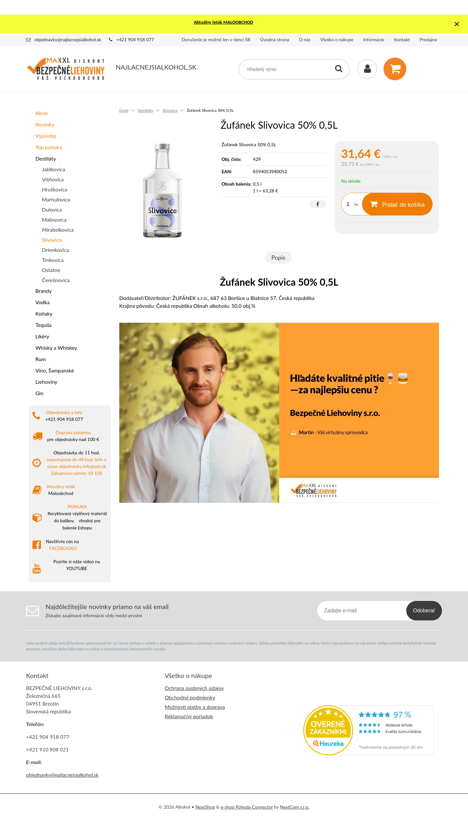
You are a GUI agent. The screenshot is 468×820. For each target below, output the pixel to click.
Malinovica (54, 219)
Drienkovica (55, 250)
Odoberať (424, 610)
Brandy (43, 291)
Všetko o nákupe (336, 39)
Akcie (41, 113)
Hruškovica (54, 189)
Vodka (42, 302)
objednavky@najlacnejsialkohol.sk (67, 39)
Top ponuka (48, 147)
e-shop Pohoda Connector (247, 807)
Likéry (42, 336)
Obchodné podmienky (190, 697)
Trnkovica (53, 260)
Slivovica (52, 240)
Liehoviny (46, 382)
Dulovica (52, 209)
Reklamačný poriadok (189, 716)
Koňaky (43, 313)
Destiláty (45, 158)
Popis (278, 257)
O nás (305, 39)
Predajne (428, 39)
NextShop (205, 807)
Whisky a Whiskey (56, 348)
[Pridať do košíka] (397, 204)
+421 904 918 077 (135, 39)
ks (356, 204)
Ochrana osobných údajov (194, 688)
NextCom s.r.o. (294, 807)
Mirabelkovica (58, 230)
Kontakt (402, 39)
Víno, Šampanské (54, 370)
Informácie (373, 39)
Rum (40, 359)
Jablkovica (53, 169)
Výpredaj (45, 136)
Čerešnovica (56, 280)
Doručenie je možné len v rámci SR (216, 39)
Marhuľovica (56, 199)
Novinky (44, 124)
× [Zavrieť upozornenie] (457, 24)
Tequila (43, 325)
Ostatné (51, 270)
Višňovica (53, 179)
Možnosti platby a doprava (195, 707)
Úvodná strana (274, 39)
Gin (39, 393)
